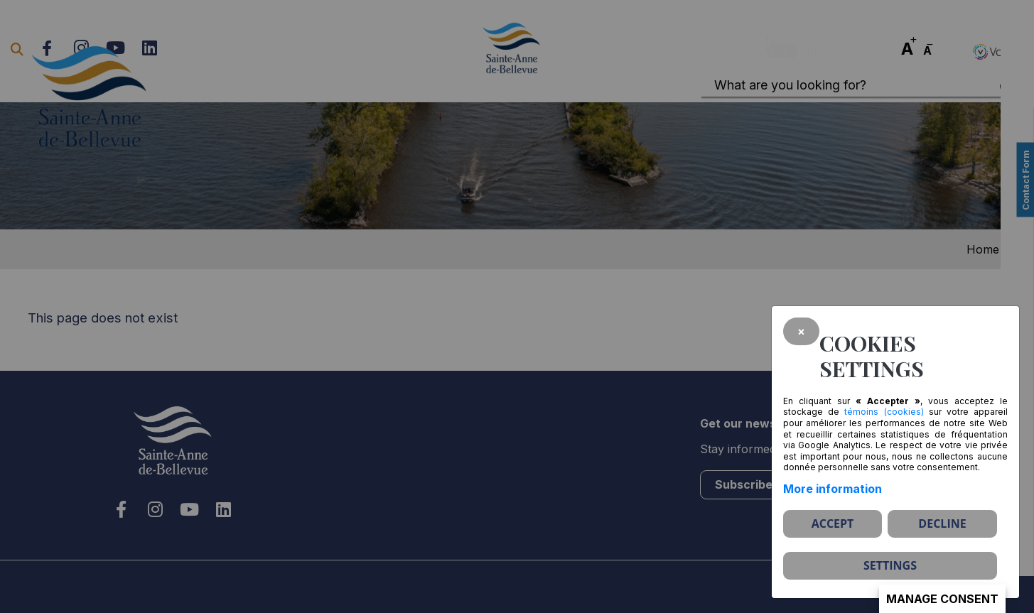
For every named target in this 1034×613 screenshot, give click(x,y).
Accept (833, 523)
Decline (942, 523)
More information (832, 489)
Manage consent (942, 599)
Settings (890, 565)
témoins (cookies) (883, 411)
